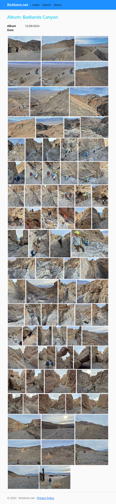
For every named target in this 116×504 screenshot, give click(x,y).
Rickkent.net (17, 4)
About (58, 5)
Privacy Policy (45, 498)
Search (46, 5)
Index (36, 5)
